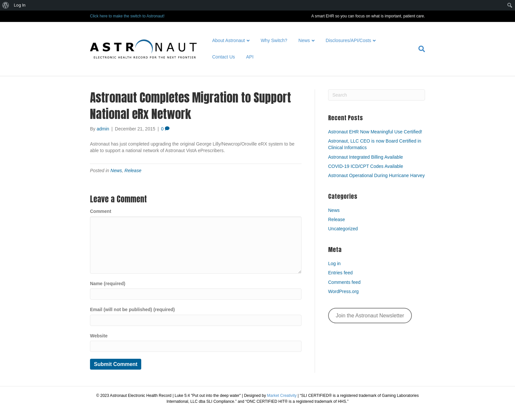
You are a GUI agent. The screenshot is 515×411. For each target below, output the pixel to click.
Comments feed (344, 282)
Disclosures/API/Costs (348, 40)
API (250, 56)
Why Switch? (274, 40)
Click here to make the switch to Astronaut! (127, 16)
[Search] (419, 49)
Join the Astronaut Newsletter (370, 315)
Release (132, 170)
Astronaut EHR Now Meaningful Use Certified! (375, 131)
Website (98, 335)
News (304, 40)
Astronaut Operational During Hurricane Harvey (376, 175)
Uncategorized (343, 228)
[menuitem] (5, 5)
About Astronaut (228, 40)
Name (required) (107, 283)
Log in (334, 263)
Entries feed (340, 272)
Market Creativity (282, 395)
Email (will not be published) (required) (132, 309)
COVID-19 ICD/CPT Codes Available (365, 166)
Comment (100, 211)
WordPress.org (343, 291)
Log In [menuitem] (20, 5)
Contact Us (223, 56)
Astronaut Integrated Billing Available (365, 157)
